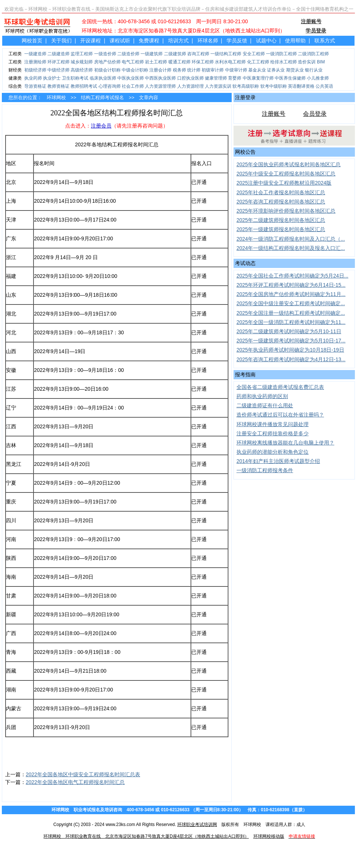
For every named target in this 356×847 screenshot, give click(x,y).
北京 (11, 182)
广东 (11, 238)
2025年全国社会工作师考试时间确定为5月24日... (292, 276)
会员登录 (315, 114)
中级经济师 (58, 70)
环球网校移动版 (268, 836)
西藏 (11, 671)
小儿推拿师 (318, 78)
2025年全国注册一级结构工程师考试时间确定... (290, 313)
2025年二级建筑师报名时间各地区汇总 (280, 220)
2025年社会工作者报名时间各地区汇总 (280, 192)
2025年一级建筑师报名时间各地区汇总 (280, 229)
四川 (11, 520)
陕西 (11, 558)
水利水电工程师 (230, 62)
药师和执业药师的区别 (262, 396)
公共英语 (324, 86)
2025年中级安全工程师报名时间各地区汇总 (285, 174)
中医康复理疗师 (258, 78)
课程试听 (120, 40)
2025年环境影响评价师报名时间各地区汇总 (285, 211)
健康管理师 (216, 78)
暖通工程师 (179, 62)
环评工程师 (58, 62)
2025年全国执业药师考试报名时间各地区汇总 (288, 164)
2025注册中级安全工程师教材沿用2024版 (283, 183)
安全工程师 (254, 53)
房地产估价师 (107, 62)
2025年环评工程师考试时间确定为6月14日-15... (290, 285)
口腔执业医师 (190, 78)
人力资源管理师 (160, 86)
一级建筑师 (151, 53)
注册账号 (273, 114)
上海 (11, 201)
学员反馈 (237, 40)
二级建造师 (58, 53)
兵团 (11, 727)
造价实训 (307, 62)
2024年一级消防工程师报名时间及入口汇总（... (290, 239)
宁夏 (11, 483)
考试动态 (245, 263)
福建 (11, 276)
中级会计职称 (135, 70)
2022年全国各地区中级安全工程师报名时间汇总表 (83, 774)
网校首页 (32, 40)
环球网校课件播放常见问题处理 (272, 424)
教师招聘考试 (84, 86)
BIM (321, 62)
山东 (11, 295)
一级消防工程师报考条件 (264, 470)
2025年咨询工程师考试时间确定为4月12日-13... (290, 359)
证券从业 (276, 70)
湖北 (11, 314)
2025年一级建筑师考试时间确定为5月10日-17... (290, 341)
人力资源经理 (190, 86)
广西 (11, 633)
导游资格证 (35, 86)
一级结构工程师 (225, 53)
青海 (11, 652)
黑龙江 (13, 464)
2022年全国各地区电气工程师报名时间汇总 (75, 782)
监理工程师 (82, 53)
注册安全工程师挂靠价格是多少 (272, 433)
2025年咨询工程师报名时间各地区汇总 (280, 202)
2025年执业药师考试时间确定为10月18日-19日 (290, 350)
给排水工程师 (283, 62)
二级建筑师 (175, 53)
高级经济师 (82, 70)
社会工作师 (133, 86)
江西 (11, 426)
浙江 (11, 257)
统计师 (193, 70)
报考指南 (245, 374)
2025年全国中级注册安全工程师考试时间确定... (290, 303)
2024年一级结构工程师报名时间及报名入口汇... (290, 248)
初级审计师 (213, 70)
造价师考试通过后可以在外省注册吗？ (280, 415)
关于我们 (61, 40)
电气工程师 (133, 62)
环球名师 (207, 40)
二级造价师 (128, 53)
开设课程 (90, 40)
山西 (11, 351)
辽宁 (11, 408)
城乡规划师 (82, 62)
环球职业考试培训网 (197, 824)
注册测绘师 (35, 62)
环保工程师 (203, 62)
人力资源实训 (218, 86)
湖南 (11, 690)
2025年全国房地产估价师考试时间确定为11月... (290, 294)
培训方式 (178, 40)
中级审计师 (236, 70)
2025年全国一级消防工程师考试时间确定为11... (290, 322)
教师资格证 (58, 86)
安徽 (11, 370)
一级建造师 (35, 53)
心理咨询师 (110, 86)
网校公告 (245, 152)
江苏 (11, 389)
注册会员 (101, 126)
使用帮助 (295, 40)
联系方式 (324, 40)
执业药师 (33, 78)
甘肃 (11, 596)
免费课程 (149, 40)
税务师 (179, 70)
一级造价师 (105, 53)
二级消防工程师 (313, 53)
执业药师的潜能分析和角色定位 (272, 452)
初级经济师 (35, 70)
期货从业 (295, 70)
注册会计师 (160, 70)
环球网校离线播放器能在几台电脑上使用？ (285, 443)
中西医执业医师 (160, 78)
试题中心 (266, 40)
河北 (11, 332)
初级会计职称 (107, 70)
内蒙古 (13, 708)
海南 (11, 577)
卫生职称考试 (75, 78)
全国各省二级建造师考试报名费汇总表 (280, 387)
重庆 (11, 502)
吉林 (11, 445)
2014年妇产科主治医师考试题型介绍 (278, 461)
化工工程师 (258, 62)
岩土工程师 (156, 62)
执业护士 (52, 78)
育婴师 (234, 78)
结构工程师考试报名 (102, 97)
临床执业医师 (103, 78)
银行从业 (314, 70)
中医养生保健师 (290, 78)
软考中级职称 (273, 86)
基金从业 (257, 70)
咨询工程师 (198, 53)
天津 (11, 220)
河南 (11, 539)
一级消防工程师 (281, 53)
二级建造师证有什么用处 (264, 405)
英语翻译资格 (301, 86)
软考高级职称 (245, 86)
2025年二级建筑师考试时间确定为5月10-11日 (288, 331)
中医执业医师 (130, 78)
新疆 (11, 614)
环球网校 (56, 97)
